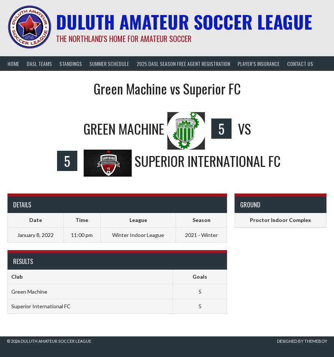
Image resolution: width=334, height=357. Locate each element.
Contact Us (300, 64)
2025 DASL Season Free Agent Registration (183, 64)
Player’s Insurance (259, 64)
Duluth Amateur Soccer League (184, 21)
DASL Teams (39, 64)
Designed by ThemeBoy (302, 341)
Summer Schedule (109, 64)
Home (13, 64)
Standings (70, 64)
